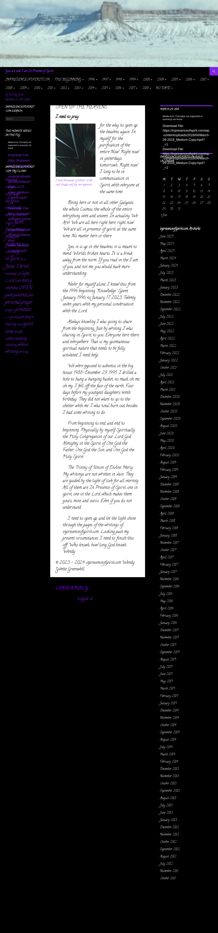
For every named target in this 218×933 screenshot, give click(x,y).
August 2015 (168, 659)
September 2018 (169, 506)
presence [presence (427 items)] (23, 310)
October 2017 (168, 550)
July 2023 (166, 273)
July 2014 (166, 747)
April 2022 (167, 338)
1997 (105, 79)
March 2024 (168, 258)
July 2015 (166, 667)
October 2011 (168, 878)
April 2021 (167, 382)
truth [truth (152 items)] (18, 332)
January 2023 (169, 287)
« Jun (164, 215)
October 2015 (168, 645)
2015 (104, 88)
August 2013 (168, 798)
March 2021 (167, 389)
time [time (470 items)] (9, 332)
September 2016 (169, 586)
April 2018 (167, 513)
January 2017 (168, 572)
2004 (160, 79)
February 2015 (169, 696)
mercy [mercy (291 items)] (26, 281)
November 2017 (169, 543)
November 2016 (169, 579)
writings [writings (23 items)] (23, 352)
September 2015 (169, 652)
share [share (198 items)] (29, 317)
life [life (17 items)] (19, 274)
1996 (91, 79)
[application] (186, 130)
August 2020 (168, 426)
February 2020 (169, 455)
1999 (132, 79)
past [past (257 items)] (9, 295)
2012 (63, 88)
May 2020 (167, 440)
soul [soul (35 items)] (20, 324)
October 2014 (168, 725)
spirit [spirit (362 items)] (28, 324)
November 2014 (169, 718)
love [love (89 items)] (18, 281)
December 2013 (169, 769)
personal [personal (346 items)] (12, 302)
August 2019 (168, 462)
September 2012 (170, 849)
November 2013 (169, 776)
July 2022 (166, 316)
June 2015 (166, 674)
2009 (23, 88)
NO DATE (163, 88)
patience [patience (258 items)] (20, 295)
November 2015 (169, 637)
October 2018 (168, 499)
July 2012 (166, 864)
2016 (118, 88)
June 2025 (166, 236)
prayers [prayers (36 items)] (10, 310)
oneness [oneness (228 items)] (11, 288)
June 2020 (166, 433)
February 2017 (169, 564)
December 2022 (170, 295)
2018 (145, 88)
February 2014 (169, 761)
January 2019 (168, 477)
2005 (174, 79)
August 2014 (168, 739)
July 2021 (166, 375)
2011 (50, 88)
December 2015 (169, 630)
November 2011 (169, 871)
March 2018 (167, 521)
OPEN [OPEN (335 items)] (25, 288)
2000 (146, 79)
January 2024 (169, 265)
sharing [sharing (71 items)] (10, 324)
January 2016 (168, 623)
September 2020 (170, 418)
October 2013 (168, 783)
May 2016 (166, 601)
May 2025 (167, 243)
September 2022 (170, 309)
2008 (8, 88)
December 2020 (169, 397)
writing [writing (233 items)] (11, 352)
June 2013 (166, 812)
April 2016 (167, 608)
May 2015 (166, 681)
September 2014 (169, 732)
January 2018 (168, 535)
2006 (188, 79)
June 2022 (167, 324)
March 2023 (168, 280)
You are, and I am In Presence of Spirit (29, 71)
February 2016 (169, 615)
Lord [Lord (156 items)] (9, 280)
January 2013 (168, 820)
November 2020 (169, 404)
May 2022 (167, 331)
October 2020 (168, 411)
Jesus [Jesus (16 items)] (23, 259)
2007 (203, 79)
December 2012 (169, 827)
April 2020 (167, 448)
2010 (37, 88)
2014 (91, 88)
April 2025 (167, 251)
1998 (119, 79)
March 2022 (168, 346)
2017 (132, 88)
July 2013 (166, 805)
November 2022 (170, 302)
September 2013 (169, 790)
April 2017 (166, 557)
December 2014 (169, 710)
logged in (85, 599)
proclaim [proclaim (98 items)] (17, 317)
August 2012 (168, 856)
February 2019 (169, 470)
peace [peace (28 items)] (31, 295)
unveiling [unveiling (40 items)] (11, 345)
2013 (77, 88)
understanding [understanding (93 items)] (16, 339)
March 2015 (167, 688)
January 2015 (168, 703)
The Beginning (67, 79)
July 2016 (166, 594)
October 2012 (168, 842)
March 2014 (167, 754)
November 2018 (169, 492)
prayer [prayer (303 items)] (26, 302)
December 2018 (169, 484)
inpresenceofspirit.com (27, 79)
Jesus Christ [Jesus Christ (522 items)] (17, 267)
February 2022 (169, 353)
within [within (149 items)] (23, 344)
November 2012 (169, 834)
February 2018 (169, 528)
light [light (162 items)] (25, 273)
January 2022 (169, 360)
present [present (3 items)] (7, 317)
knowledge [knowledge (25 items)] (11, 274)
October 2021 (168, 367)
